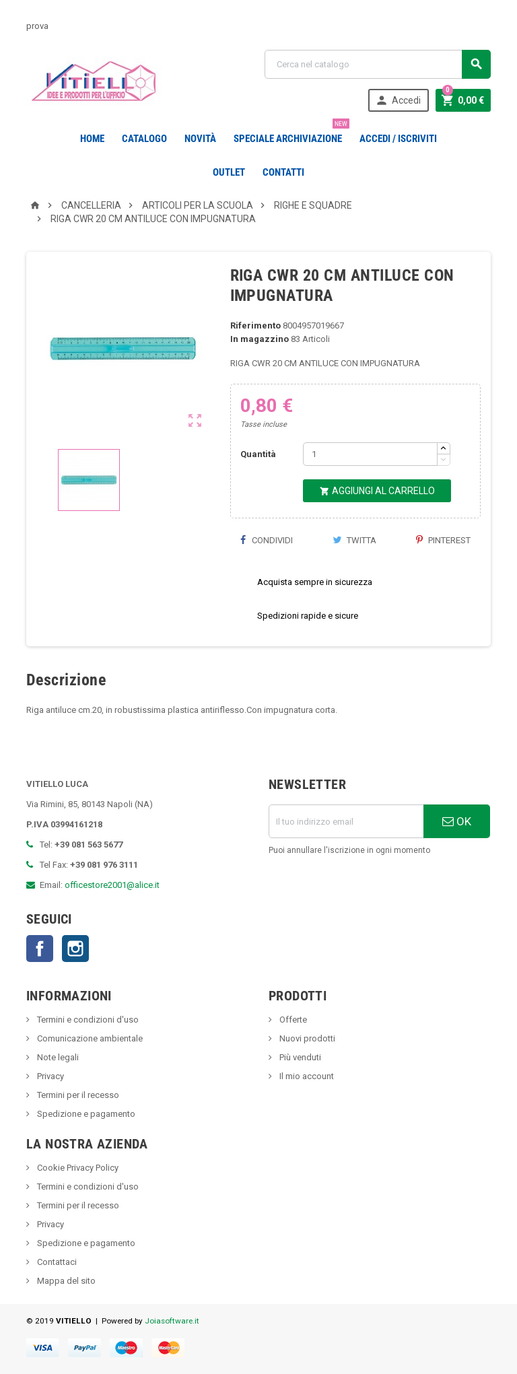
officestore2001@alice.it (112, 885)
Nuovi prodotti (306, 1038)
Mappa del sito (65, 1281)
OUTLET (229, 172)
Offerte (292, 1020)
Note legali (57, 1057)
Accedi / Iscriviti (398, 139)
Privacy (49, 1076)
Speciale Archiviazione (290, 133)
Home (92, 139)
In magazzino (259, 339)
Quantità (258, 454)
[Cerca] (378, 64)
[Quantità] (370, 454)
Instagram (75, 948)
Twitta (354, 540)
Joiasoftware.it (172, 1321)
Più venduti (299, 1057)
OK (456, 821)
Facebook (39, 948)
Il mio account (305, 1076)
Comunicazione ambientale (89, 1038)
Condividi (266, 540)
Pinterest (443, 540)
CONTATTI (283, 172)
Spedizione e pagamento (85, 1114)
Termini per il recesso (77, 1095)
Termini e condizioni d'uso (87, 1020)
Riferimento (255, 325)
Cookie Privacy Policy (76, 1168)
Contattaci (56, 1262)
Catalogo (144, 139)
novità (200, 139)
